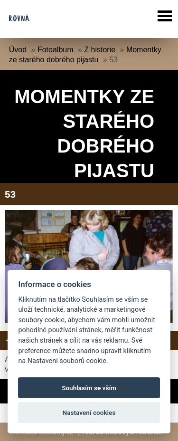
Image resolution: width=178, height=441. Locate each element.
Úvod (18, 50)
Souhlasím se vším (89, 388)
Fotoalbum (55, 50)
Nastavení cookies (89, 412)
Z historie (99, 50)
